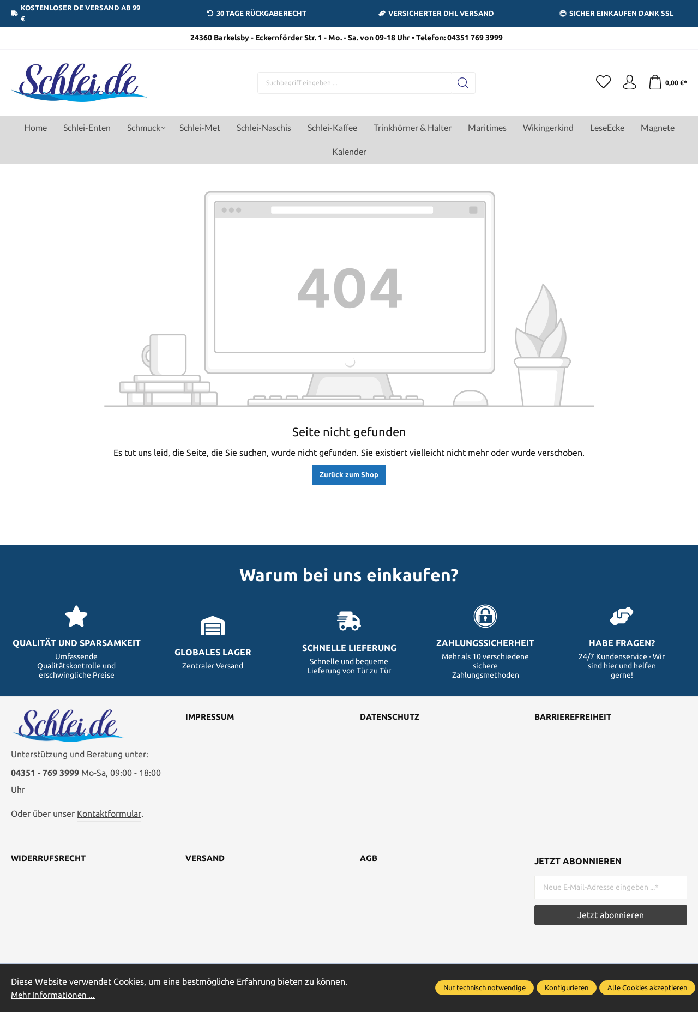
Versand (206, 862)
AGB (369, 862)
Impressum (210, 717)
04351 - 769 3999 (45, 776)
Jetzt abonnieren (610, 919)
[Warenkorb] (666, 83)
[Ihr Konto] (627, 83)
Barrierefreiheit (576, 717)
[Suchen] (461, 83)
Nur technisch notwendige (484, 988)
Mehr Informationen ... (54, 994)
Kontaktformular (109, 817)
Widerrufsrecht (51, 862)
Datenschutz (392, 717)
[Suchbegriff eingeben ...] (352, 83)
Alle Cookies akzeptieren (647, 988)
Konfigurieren (566, 988)
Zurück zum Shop (349, 474)
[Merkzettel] (600, 83)
